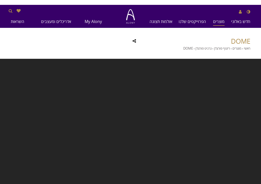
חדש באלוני (240, 21)
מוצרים (219, 21)
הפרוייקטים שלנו (192, 21)
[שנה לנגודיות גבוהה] (248, 12)
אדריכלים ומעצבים (56, 21)
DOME (240, 41)
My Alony (93, 21)
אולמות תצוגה (161, 21)
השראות (17, 21)
